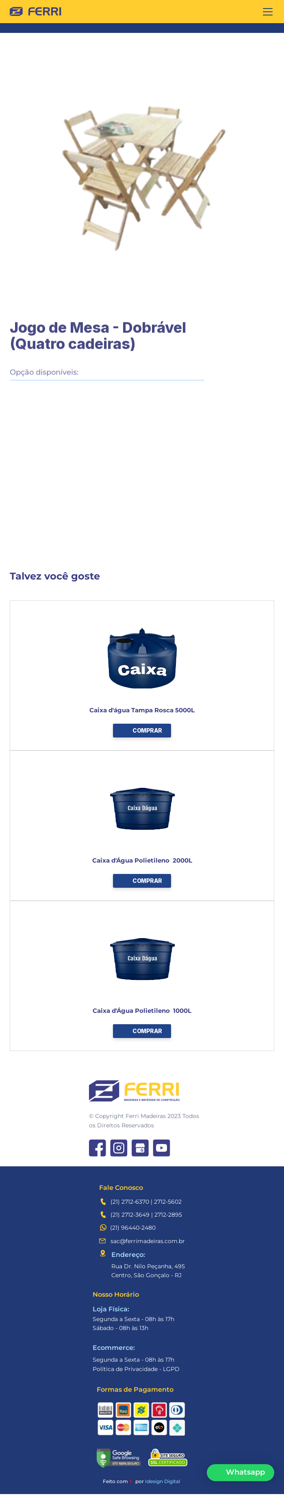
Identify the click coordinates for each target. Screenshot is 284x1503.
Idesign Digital (162, 1481)
